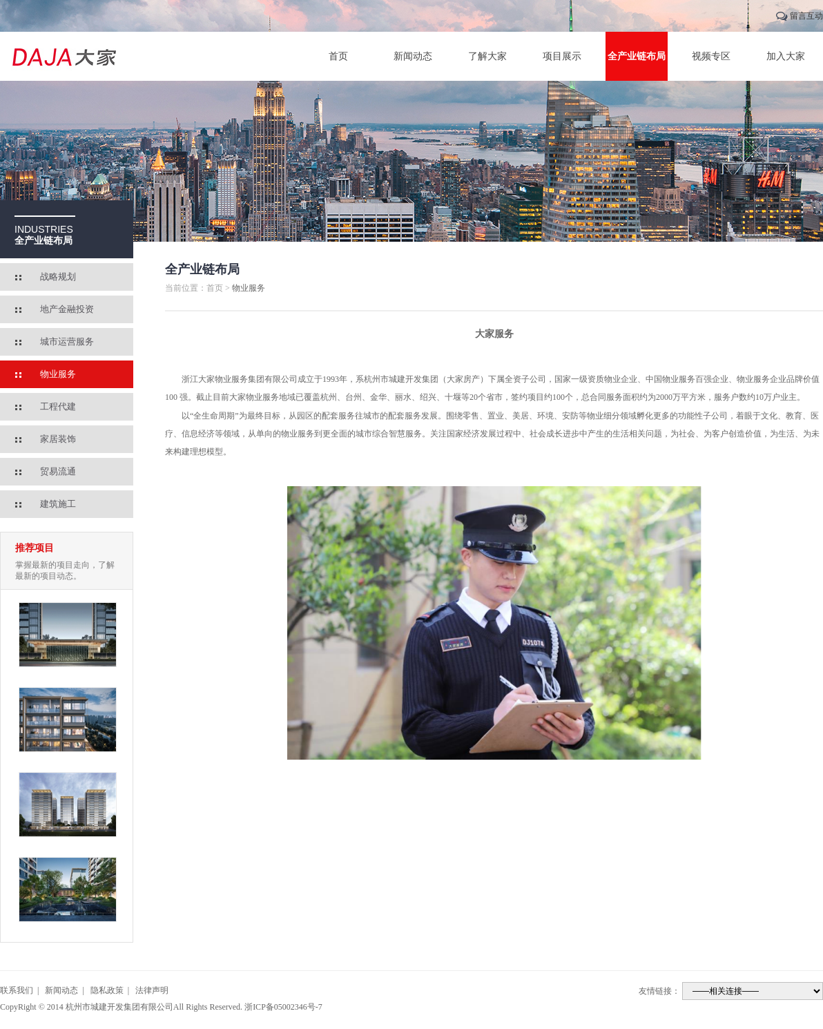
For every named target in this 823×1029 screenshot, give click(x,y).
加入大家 (785, 56)
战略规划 (58, 276)
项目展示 (562, 56)
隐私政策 (107, 990)
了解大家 (487, 56)
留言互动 (806, 16)
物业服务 (58, 374)
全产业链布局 (637, 56)
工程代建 (58, 406)
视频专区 (711, 56)
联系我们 (16, 990)
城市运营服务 (67, 341)
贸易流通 (58, 471)
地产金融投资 (67, 309)
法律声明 (151, 990)
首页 (338, 56)
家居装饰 (58, 439)
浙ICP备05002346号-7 (283, 1007)
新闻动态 (413, 56)
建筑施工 (58, 504)
